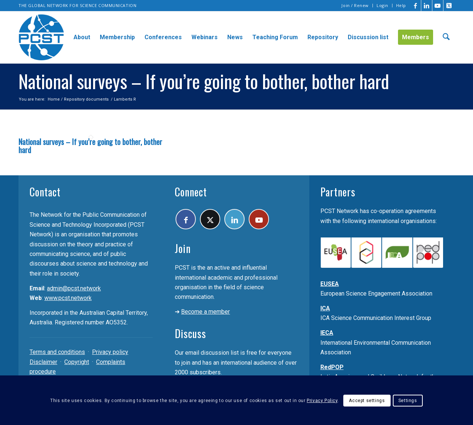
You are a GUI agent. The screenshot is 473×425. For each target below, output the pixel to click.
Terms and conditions (57, 351)
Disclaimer (43, 361)
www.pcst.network (68, 297)
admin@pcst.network (74, 288)
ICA (325, 308)
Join (183, 248)
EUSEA (329, 283)
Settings (407, 400)
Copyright (76, 361)
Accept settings (367, 400)
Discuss (190, 333)
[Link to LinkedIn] (426, 5)
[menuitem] (355, 5)
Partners (337, 191)
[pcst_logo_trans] (41, 37)
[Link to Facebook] (415, 5)
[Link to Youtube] (437, 5)
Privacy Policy (322, 400)
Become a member (205, 311)
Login (382, 5)
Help (401, 5)
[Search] (446, 37)
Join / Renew (355, 5)
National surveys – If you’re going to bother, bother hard (90, 145)
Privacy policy (110, 351)
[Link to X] (449, 5)
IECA (326, 332)
